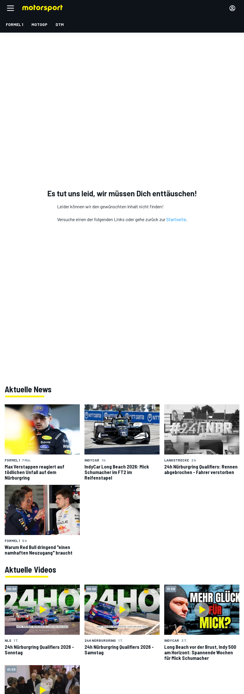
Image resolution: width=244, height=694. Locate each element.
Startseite (176, 219)
